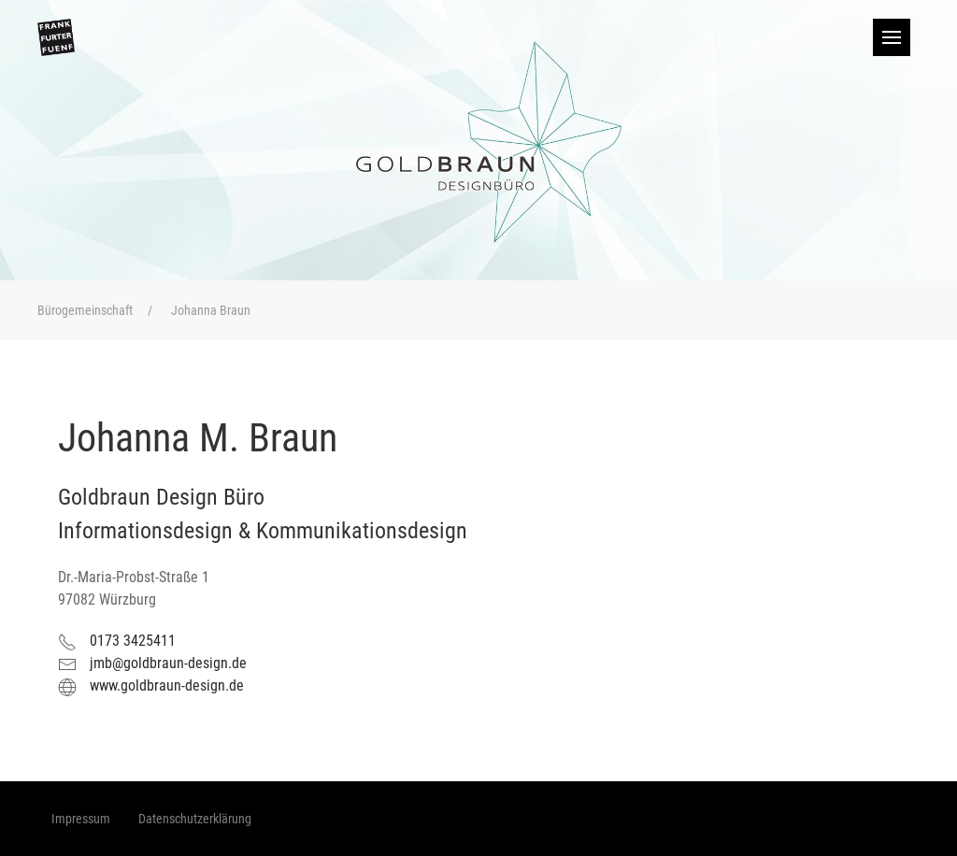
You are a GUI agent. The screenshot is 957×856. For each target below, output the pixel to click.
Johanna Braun (210, 310)
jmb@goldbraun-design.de (168, 663)
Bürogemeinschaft (85, 310)
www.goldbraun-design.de (167, 685)
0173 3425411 (133, 640)
